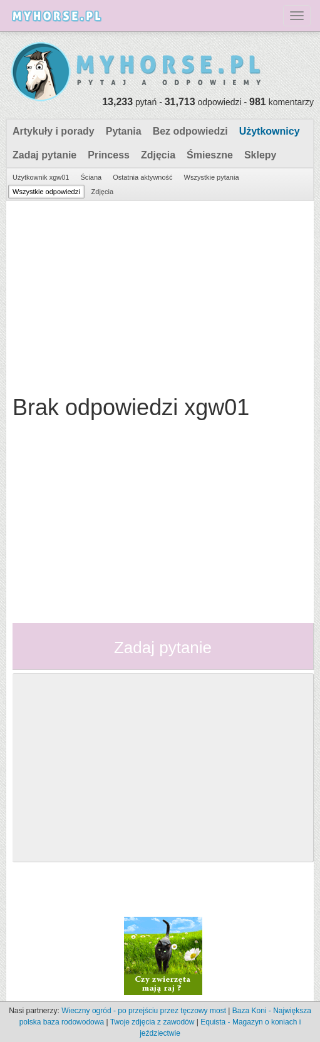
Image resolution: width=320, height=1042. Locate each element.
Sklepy (260, 155)
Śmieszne (210, 155)
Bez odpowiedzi (190, 131)
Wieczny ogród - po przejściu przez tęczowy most (143, 1010)
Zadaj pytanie (44, 155)
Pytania (124, 131)
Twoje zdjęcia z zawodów (152, 1022)
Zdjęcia (158, 155)
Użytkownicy (269, 131)
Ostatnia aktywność (142, 177)
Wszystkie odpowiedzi (46, 191)
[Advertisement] (158, 295)
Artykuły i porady (54, 131)
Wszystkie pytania (211, 177)
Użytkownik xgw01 (41, 177)
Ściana (90, 177)
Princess (109, 155)
